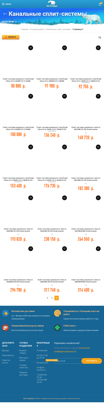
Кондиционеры (37, 29)
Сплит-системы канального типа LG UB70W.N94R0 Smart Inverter (86, 231)
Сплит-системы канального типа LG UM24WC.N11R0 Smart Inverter (86, 180)
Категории (8, 22)
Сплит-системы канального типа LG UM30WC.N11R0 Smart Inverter (18, 231)
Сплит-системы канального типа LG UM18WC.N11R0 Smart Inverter (86, 129)
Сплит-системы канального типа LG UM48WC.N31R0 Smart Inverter (18, 283)
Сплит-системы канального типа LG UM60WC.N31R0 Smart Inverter (52, 283)
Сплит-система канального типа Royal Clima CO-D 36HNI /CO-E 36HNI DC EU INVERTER (52, 130)
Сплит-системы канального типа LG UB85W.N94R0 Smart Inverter (86, 283)
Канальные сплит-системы (58, 29)
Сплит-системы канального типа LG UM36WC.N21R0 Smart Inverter (52, 231)
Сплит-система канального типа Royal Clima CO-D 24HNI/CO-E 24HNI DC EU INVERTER (86, 81)
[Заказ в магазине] (100, 37)
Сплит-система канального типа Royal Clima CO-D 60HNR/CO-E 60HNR (18, 130)
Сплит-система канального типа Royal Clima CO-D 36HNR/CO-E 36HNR (18, 81)
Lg (86, 133)
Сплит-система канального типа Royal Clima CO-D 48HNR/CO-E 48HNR (52, 81)
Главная (24, 29)
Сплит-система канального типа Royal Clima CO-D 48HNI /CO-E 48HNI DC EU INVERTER (18, 181)
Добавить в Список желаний (30, 47)
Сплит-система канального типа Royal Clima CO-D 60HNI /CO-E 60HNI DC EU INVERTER (52, 181)
